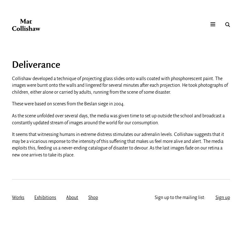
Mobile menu (212, 24)
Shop (93, 197)
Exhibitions (45, 197)
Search (227, 24)
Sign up (223, 197)
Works (18, 197)
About (72, 197)
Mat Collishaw (26, 25)
